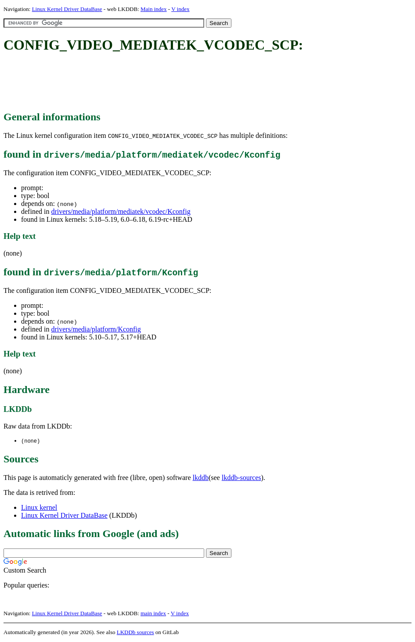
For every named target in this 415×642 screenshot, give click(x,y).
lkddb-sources (241, 478)
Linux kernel (39, 508)
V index (180, 9)
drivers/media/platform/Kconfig (96, 329)
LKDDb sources (135, 632)
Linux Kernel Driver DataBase (67, 9)
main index (153, 613)
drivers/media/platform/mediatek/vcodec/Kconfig (120, 211)
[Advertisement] (163, 82)
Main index (154, 9)
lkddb (201, 478)
